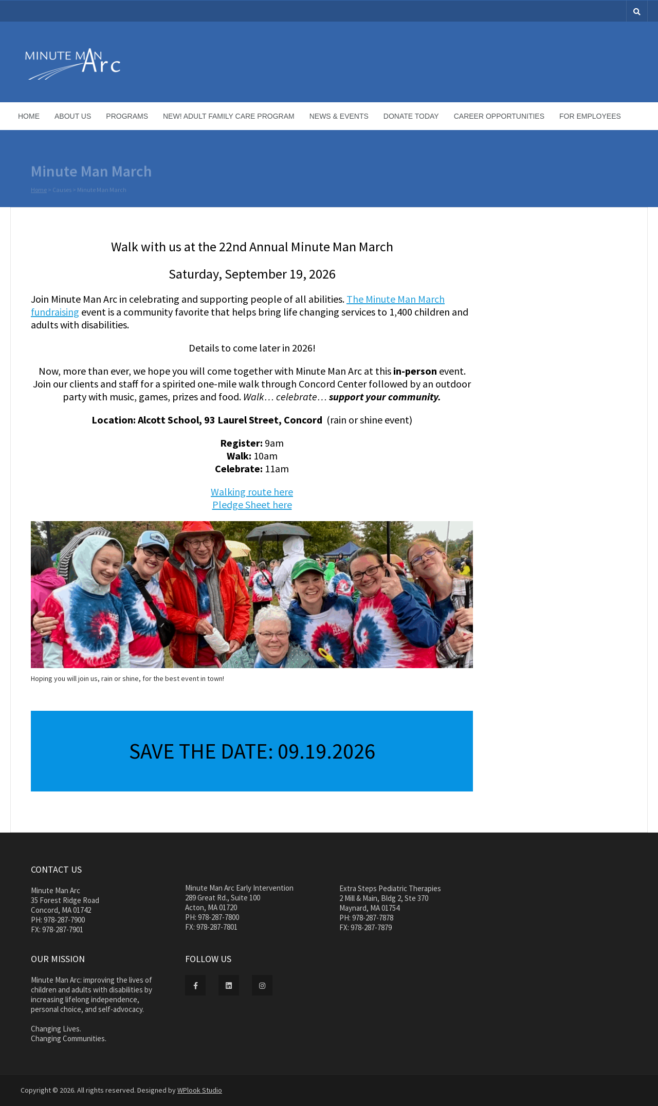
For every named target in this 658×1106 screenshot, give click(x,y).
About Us (72, 116)
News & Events (339, 116)
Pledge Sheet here (252, 504)
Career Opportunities (499, 116)
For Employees (590, 116)
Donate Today (411, 116)
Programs (127, 116)
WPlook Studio (199, 1090)
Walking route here (252, 491)
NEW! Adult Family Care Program (229, 116)
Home (29, 116)
